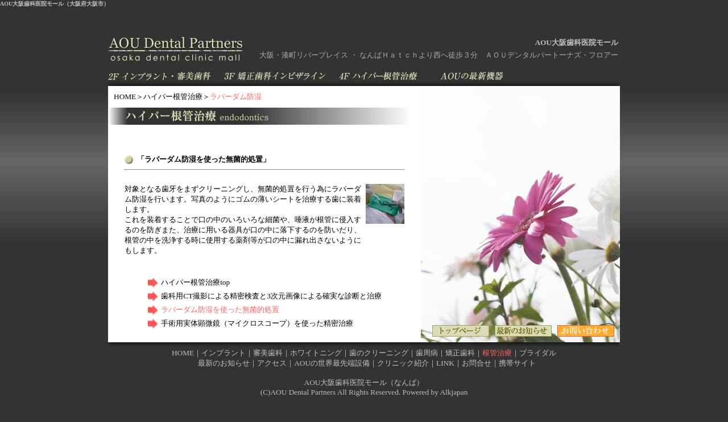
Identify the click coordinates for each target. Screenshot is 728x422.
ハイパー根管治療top (195, 282)
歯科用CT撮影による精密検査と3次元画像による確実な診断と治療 (271, 296)
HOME (125, 96)
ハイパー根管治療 (172, 96)
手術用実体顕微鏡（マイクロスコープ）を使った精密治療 (257, 323)
